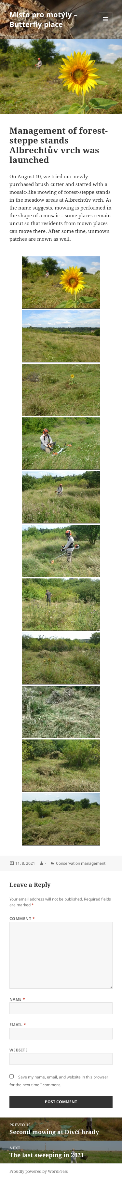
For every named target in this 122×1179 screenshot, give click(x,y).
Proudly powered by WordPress (38, 1171)
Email (17, 1024)
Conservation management (80, 863)
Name (17, 999)
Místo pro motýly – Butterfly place (43, 19)
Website (18, 1050)
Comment (22, 918)
